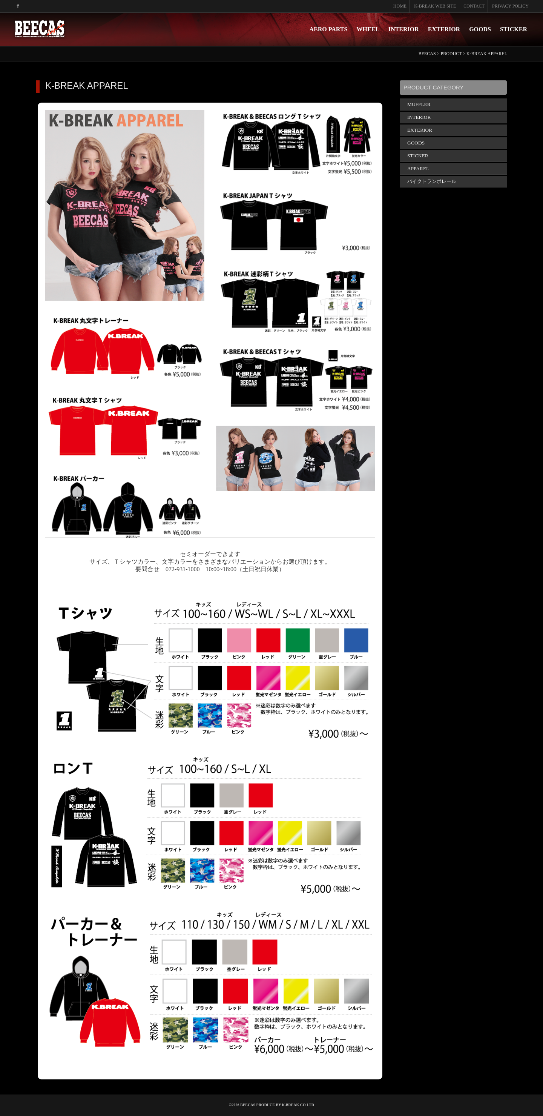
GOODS (480, 29)
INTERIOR (403, 29)
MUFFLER (419, 104)
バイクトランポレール (431, 181)
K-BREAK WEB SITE (435, 6)
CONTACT (474, 6)
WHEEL (367, 29)
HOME (399, 6)
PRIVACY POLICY (510, 6)
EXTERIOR (444, 29)
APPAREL (418, 168)
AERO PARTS (329, 29)
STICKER (513, 29)
